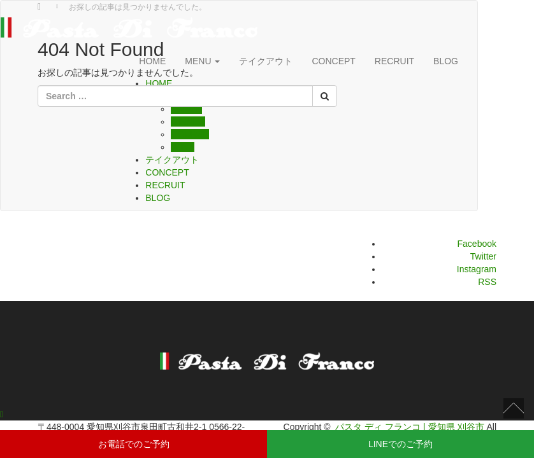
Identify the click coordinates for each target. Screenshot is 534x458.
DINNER (188, 121)
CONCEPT (167, 172)
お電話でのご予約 (134, 444)
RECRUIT (394, 61)
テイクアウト (172, 160)
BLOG (445, 61)
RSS (487, 282)
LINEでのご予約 (400, 444)
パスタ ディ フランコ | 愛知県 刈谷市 (409, 427)
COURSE (190, 134)
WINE (182, 147)
